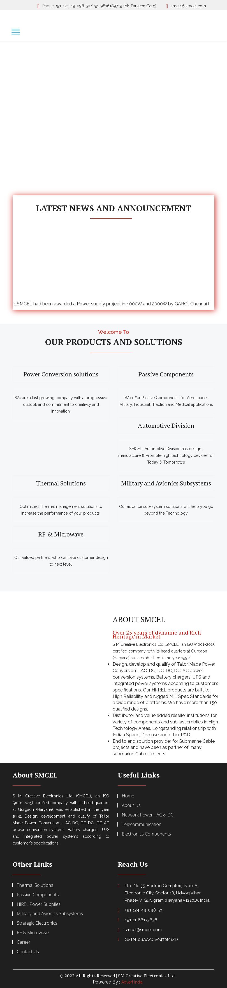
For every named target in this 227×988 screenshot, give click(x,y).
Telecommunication (141, 824)
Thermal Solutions (61, 483)
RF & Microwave (61, 534)
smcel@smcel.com (188, 6)
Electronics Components (146, 834)
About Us (131, 805)
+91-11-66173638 (141, 919)
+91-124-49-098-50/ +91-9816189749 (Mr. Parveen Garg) (106, 6)
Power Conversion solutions (61, 374)
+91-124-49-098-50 (143, 910)
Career (23, 942)
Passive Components (166, 374)
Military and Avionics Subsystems (166, 483)
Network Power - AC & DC (147, 815)
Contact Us (28, 951)
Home (128, 796)
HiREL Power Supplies (39, 904)
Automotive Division (166, 425)
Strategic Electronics (37, 923)
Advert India (132, 982)
